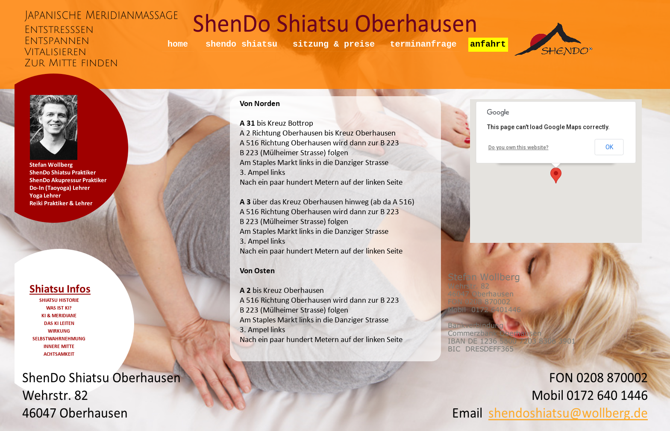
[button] (555, 175)
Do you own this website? (518, 148)
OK (609, 147)
